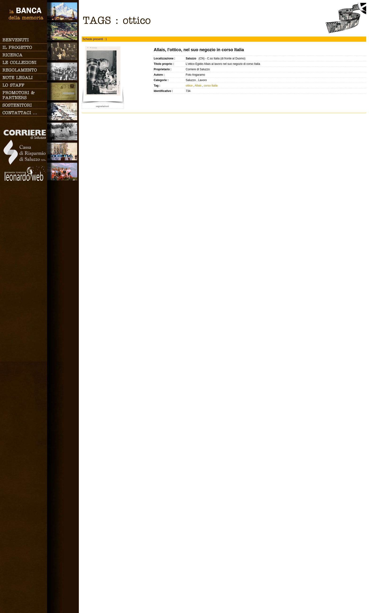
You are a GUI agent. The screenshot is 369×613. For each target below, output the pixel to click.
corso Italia (210, 85)
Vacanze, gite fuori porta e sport (63, 171)
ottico (189, 85)
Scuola (63, 71)
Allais (198, 85)
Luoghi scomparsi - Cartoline (63, 91)
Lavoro (63, 131)
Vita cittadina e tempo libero (63, 111)
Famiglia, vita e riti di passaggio (63, 51)
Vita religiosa (63, 151)
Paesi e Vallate (63, 31)
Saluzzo (63, 11)
